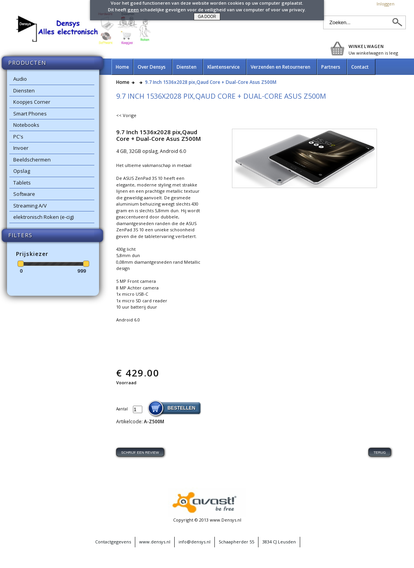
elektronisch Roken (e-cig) (43, 216)
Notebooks (26, 124)
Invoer (20, 147)
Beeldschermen (32, 159)
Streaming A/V (30, 205)
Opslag (21, 170)
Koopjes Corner (31, 101)
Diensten (24, 90)
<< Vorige (126, 115)
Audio (20, 78)
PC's (18, 136)
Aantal (122, 409)
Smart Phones (30, 113)
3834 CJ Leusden (279, 542)
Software (24, 193)
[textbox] (357, 22)
